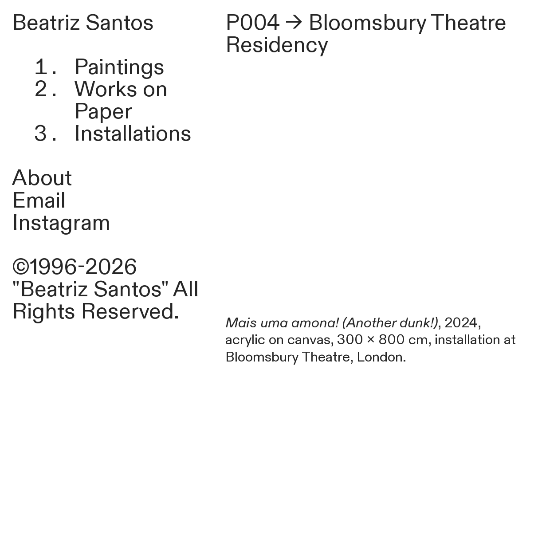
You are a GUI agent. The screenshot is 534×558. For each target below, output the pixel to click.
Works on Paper (121, 100)
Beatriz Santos (83, 23)
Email (39, 201)
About (42, 178)
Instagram (61, 223)
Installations (133, 134)
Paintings (119, 67)
